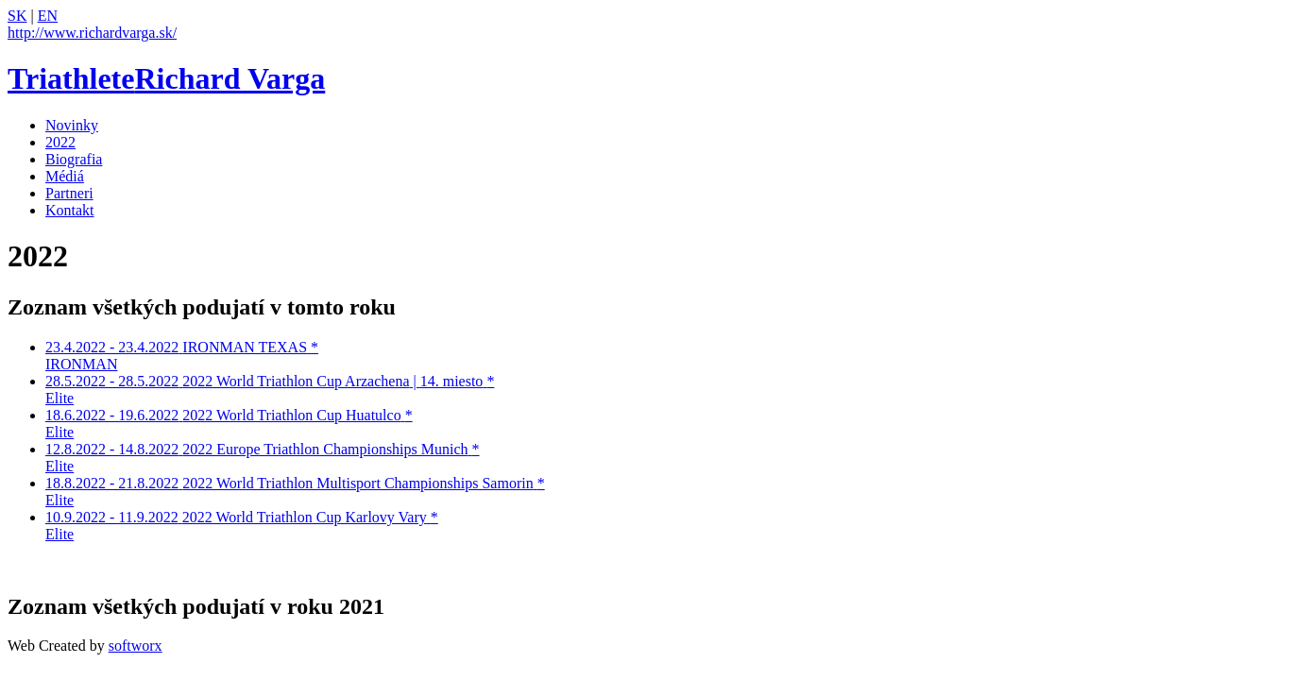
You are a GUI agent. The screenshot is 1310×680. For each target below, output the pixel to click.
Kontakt (69, 210)
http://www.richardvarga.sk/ (92, 33)
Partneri (69, 193)
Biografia (73, 159)
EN (48, 16)
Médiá (64, 176)
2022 (60, 142)
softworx (135, 646)
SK (17, 16)
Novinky (71, 125)
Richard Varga (166, 78)
